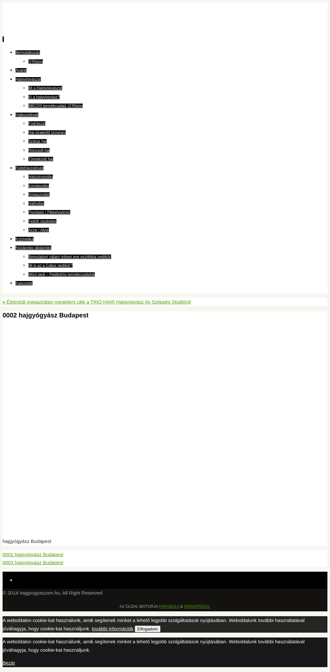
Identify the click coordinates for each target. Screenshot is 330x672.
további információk (112, 628)
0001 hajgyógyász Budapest (33, 554)
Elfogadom (147, 629)
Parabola (169, 606)
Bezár (9, 663)
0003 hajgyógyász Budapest (33, 562)
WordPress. (197, 606)
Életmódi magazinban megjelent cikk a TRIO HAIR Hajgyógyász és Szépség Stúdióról (97, 302)
